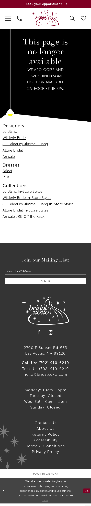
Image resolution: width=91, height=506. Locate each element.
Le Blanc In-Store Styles (22, 192)
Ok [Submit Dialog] (86, 493)
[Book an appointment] (45, 4)
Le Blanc (10, 132)
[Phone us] (19, 19)
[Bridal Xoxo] (45, 19)
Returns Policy (45, 437)
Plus (6, 178)
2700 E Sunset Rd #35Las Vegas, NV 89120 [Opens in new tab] (45, 353)
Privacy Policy (45, 454)
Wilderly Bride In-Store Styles (27, 198)
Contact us (45, 425)
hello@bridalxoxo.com (45, 377)
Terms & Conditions (45, 448)
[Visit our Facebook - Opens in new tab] (39, 334)
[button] (8, 19)
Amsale (9, 157)
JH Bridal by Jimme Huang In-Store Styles (38, 205)
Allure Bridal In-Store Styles (25, 211)
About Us (46, 431)
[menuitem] (8, 19)
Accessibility (45, 442)
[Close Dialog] (4, 493)
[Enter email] (45, 272)
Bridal (7, 172)
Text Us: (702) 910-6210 (45, 371)
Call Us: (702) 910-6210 (45, 365)
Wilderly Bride (14, 138)
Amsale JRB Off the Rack (23, 217)
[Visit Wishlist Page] (83, 19)
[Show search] (72, 19)
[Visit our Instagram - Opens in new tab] (51, 335)
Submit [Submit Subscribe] (45, 283)
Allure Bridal (13, 151)
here (45, 502)
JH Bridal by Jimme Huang (25, 145)
